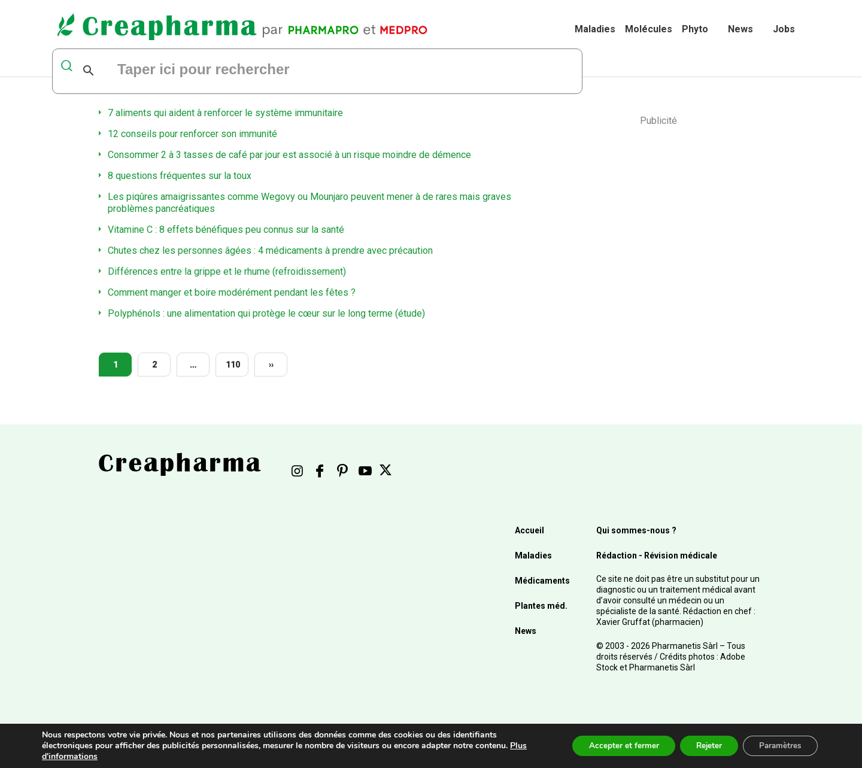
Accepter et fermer (613, 745)
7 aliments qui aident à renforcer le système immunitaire (225, 113)
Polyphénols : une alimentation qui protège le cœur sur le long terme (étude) (266, 313)
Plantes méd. (541, 606)
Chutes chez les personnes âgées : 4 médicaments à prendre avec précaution (270, 250)
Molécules (648, 29)
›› (271, 364)
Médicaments (542, 580)
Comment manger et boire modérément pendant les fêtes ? (232, 292)
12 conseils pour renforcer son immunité (192, 133)
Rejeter (701, 745)
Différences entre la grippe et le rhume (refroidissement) (227, 271)
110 (233, 364)
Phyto (695, 29)
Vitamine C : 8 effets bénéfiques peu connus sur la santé (226, 229)
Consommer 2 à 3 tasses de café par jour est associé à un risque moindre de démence (289, 154)
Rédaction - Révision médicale (656, 555)
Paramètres (778, 745)
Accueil (529, 530)
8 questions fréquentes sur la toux (179, 175)
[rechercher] (261, 70)
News (740, 29)
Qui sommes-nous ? (636, 530)
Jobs (784, 29)
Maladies (595, 29)
